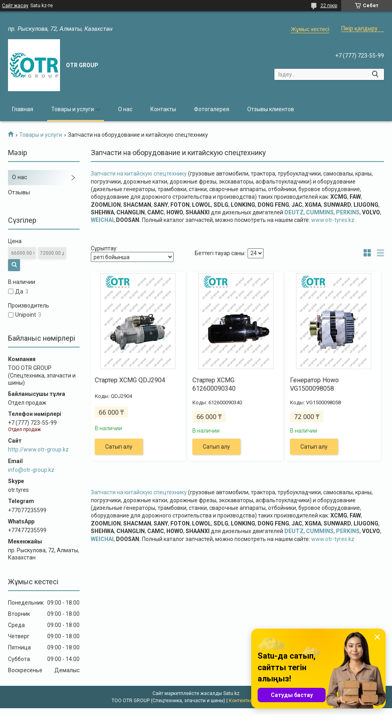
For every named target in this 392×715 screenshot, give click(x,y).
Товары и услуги (72, 109)
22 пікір (328, 5)
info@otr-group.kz (31, 470)
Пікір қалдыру (359, 28)
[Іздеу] (375, 74)
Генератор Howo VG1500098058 (314, 384)
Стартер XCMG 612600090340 (214, 384)
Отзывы (19, 192)
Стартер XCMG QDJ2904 (130, 380)
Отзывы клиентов (270, 109)
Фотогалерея (211, 109)
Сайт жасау (15, 5)
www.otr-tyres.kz (332, 220)
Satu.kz (231, 693)
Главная (22, 109)
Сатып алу (118, 446)
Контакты (163, 109)
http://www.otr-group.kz (38, 449)
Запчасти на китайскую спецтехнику (139, 173)
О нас (125, 109)
